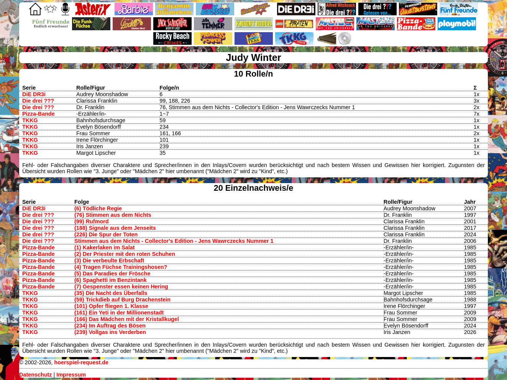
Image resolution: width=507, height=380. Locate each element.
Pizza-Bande (38, 114)
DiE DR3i (34, 94)
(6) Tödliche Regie (98, 208)
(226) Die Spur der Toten (106, 234)
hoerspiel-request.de (81, 362)
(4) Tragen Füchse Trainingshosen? (120, 267)
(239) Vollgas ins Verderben (110, 332)
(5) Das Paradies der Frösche (112, 273)
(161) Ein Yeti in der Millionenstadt (119, 313)
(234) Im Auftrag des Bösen (110, 326)
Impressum (71, 375)
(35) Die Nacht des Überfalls (110, 293)
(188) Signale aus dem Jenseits (115, 228)
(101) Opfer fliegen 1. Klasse (111, 306)
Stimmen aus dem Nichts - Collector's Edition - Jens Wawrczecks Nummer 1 (174, 241)
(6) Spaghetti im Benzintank (110, 280)
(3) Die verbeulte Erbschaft (109, 260)
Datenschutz (35, 375)
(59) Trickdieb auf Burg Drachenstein (122, 299)
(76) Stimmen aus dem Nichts (112, 215)
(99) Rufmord (91, 221)
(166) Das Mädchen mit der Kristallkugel (126, 319)
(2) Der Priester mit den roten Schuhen (124, 254)
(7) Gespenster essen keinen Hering (121, 286)
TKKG (30, 120)
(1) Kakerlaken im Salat (104, 247)
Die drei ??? (38, 101)
